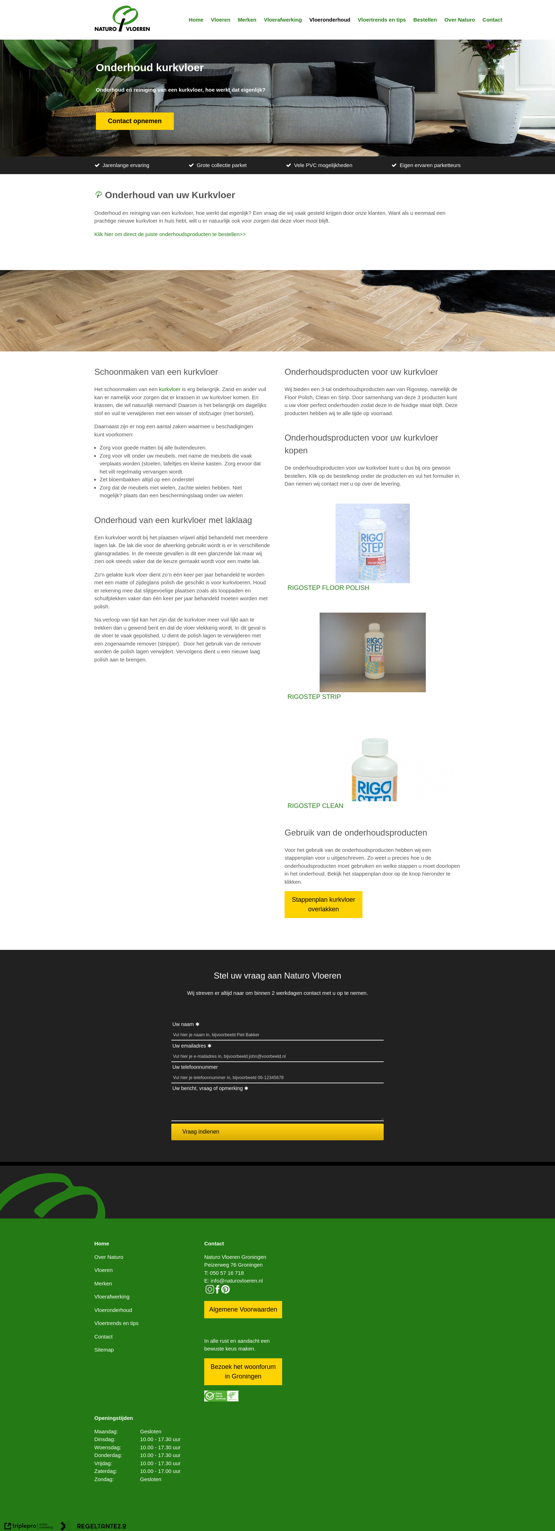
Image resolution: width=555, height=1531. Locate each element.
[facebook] (217, 1292)
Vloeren (220, 20)
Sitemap (104, 1350)
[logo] (122, 19)
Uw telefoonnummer (195, 1067)
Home (196, 20)
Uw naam (183, 1024)
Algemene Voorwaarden (243, 1309)
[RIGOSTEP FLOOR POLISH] (372, 548)
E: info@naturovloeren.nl (233, 1281)
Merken (247, 20)
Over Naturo (459, 20)
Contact (492, 20)
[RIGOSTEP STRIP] (372, 657)
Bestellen (425, 20)
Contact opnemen (135, 121)
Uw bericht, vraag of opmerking (207, 1088)
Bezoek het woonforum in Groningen (243, 1371)
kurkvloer (170, 389)
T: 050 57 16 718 (224, 1273)
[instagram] (210, 1292)
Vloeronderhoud (329, 20)
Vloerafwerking (283, 20)
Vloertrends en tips (382, 20)
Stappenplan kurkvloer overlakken (323, 904)
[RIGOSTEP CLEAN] (372, 766)
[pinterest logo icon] (225, 1292)
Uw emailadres (189, 1046)
